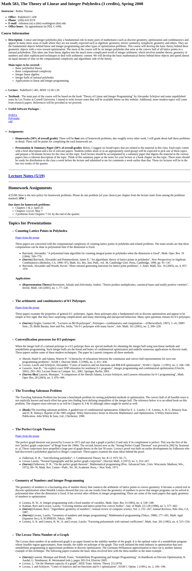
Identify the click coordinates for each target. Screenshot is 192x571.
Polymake (14, 118)
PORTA (12, 115)
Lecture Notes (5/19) (26, 175)
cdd (10, 121)
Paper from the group (27, 237)
